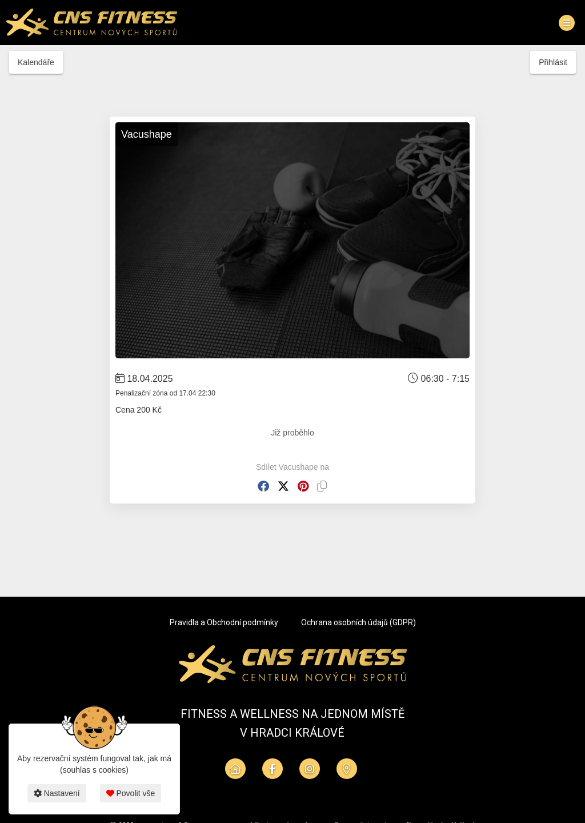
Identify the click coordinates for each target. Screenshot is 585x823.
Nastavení (57, 793)
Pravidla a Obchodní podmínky (224, 622)
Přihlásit (553, 62)
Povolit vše (130, 793)
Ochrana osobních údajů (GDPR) (358, 622)
